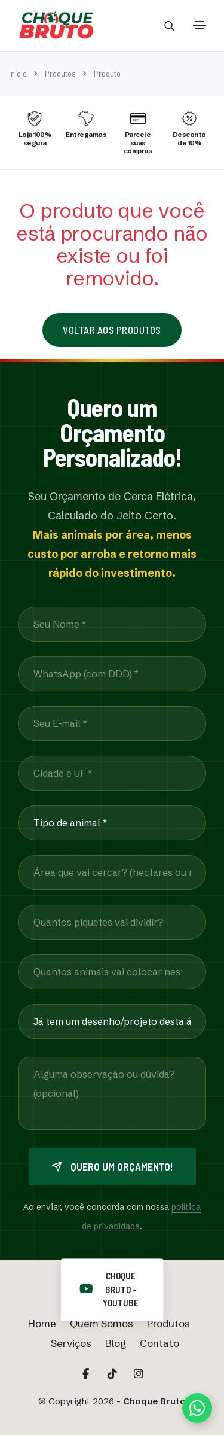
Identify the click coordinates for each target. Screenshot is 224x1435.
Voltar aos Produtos (112, 330)
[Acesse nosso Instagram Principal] (139, 1374)
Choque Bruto (154, 1401)
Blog (115, 1343)
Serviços (71, 1343)
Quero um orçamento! (112, 1166)
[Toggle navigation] (199, 25)
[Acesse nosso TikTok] (112, 1374)
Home (42, 1323)
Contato (159, 1343)
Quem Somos (101, 1323)
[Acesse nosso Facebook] (86, 1374)
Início (18, 73)
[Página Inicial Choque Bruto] (56, 25)
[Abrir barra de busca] (169, 25)
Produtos (60, 73)
